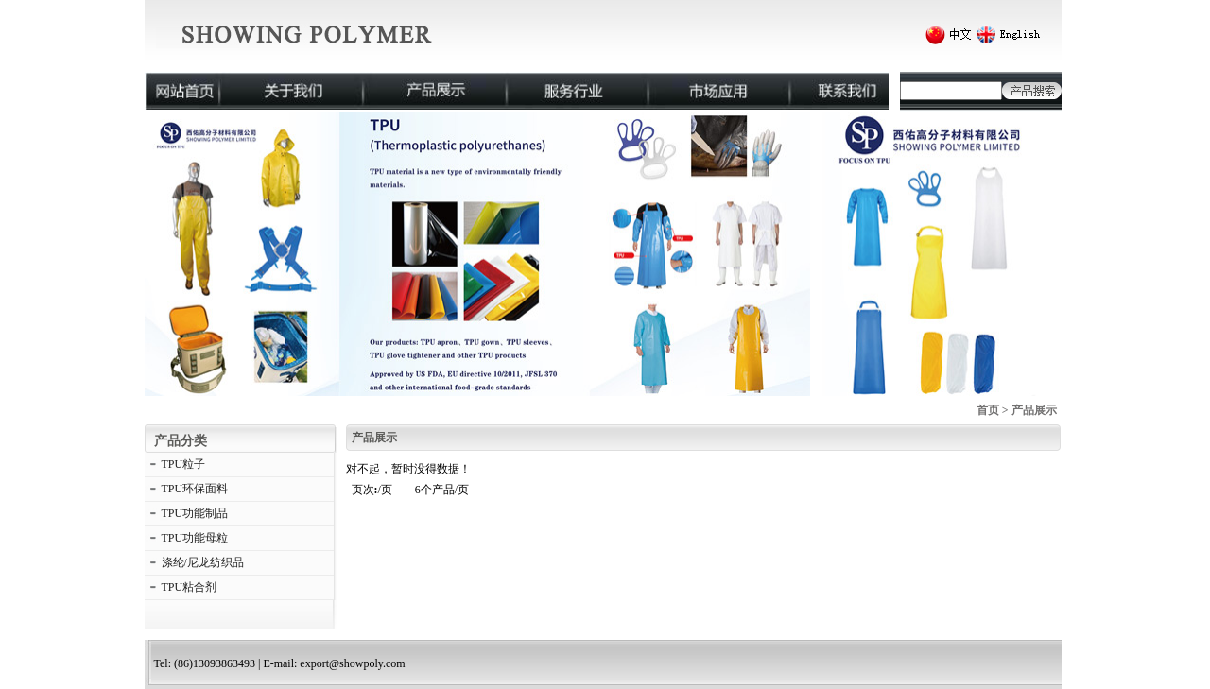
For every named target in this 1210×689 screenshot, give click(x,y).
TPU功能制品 (195, 513)
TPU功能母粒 (195, 537)
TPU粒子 (184, 464)
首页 (988, 410)
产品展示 (1034, 410)
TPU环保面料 (195, 488)
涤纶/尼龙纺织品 (203, 562)
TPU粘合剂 (189, 587)
